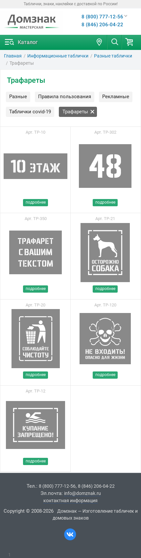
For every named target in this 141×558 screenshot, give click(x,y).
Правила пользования (64, 97)
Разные (18, 97)
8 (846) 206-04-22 (102, 25)
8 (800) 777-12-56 (102, 17)
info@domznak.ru (82, 493)
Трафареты (78, 112)
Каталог (28, 42)
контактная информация (70, 500)
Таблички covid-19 (30, 112)
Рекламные (115, 97)
